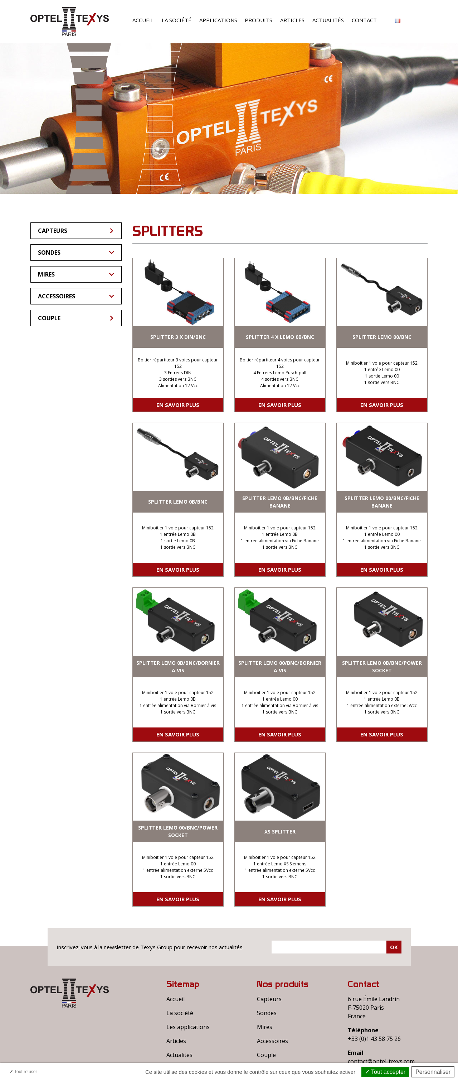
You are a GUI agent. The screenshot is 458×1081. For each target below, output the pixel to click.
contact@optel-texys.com (381, 1061)
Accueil (143, 20)
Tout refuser (23, 1071)
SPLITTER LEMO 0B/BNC (178, 501)
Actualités (328, 20)
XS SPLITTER (280, 831)
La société (176, 20)
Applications (218, 20)
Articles (292, 20)
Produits (258, 20)
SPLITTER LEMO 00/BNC (381, 336)
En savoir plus (177, 404)
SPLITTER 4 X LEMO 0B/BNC (280, 336)
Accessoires (76, 296)
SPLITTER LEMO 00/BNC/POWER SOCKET (178, 831)
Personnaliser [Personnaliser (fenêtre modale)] (432, 1072)
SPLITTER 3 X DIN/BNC (178, 336)
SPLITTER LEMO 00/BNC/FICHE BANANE (382, 502)
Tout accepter (385, 1072)
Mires (76, 274)
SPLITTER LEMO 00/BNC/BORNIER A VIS (279, 666)
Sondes (76, 252)
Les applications (188, 1027)
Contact (364, 20)
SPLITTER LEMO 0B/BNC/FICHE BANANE (279, 502)
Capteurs (76, 231)
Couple (76, 318)
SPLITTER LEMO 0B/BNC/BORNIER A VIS (178, 666)
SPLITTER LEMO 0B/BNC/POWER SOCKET (382, 666)
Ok (394, 947)
